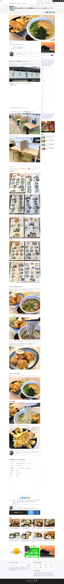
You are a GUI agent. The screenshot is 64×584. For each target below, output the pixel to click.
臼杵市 (49, 61)
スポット (38, 3)
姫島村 (49, 65)
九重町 (46, 65)
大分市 (35, 572)
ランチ (27, 500)
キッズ (46, 115)
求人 (10, 3)
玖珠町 (43, 65)
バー (42, 118)
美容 (42, 104)
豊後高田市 (43, 64)
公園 (42, 91)
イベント (20, 3)
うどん (20, 500)
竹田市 (47, 64)
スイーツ (43, 83)
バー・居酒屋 (43, 80)
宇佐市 (46, 61)
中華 (42, 77)
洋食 (49, 115)
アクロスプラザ (16, 500)
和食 (13, 6)
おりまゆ (16, 506)
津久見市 (50, 64)
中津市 (41, 572)
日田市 (43, 61)
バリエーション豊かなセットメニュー (17, 44)
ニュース (53, 3)
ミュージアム (43, 90)
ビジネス (48, 3)
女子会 (53, 114)
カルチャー (42, 86)
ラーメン (46, 118)
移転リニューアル (16, 503)
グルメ (24, 3)
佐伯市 (44, 572)
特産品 (42, 102)
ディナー (23, 500)
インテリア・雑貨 (44, 101)
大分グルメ (33, 500)
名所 (42, 93)
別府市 (38, 572)
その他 (42, 109)
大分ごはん (38, 500)
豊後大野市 (52, 61)
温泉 (42, 96)
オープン (43, 114)
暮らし (43, 3)
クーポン (15, 3)
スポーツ (49, 118)
